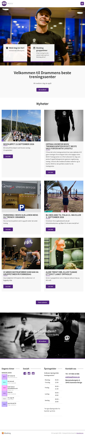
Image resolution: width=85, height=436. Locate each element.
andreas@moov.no (72, 377)
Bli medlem (42, 341)
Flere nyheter (42, 302)
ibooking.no (80, 433)
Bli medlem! (42, 90)
